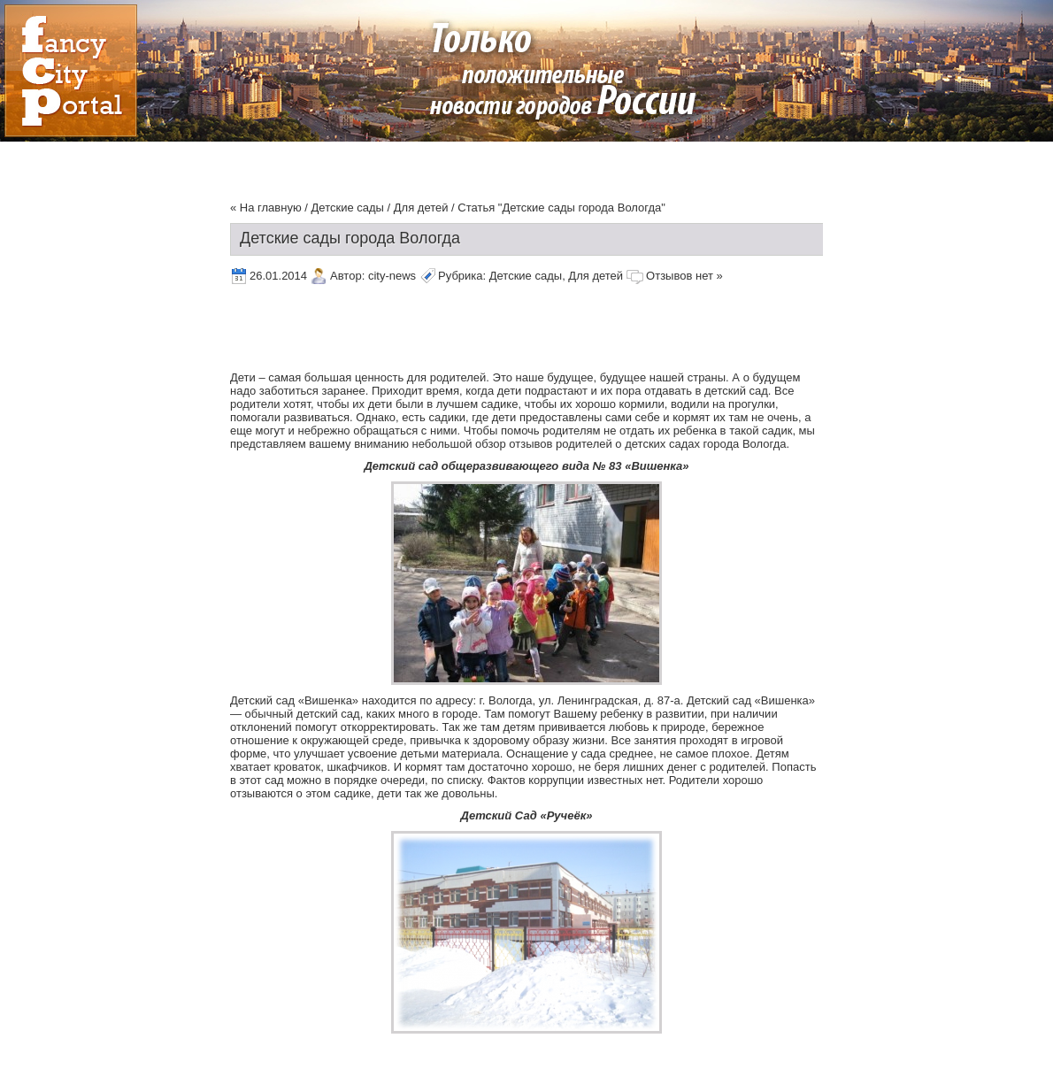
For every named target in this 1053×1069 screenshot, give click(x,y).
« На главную (266, 207)
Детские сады (347, 207)
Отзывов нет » (684, 275)
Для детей (421, 207)
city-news (392, 275)
